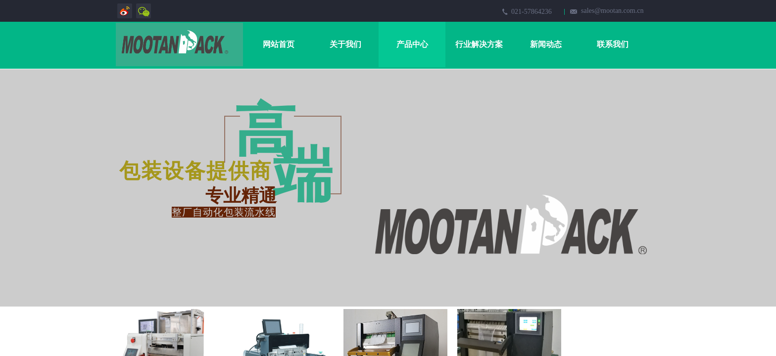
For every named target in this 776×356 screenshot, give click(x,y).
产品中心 (412, 44)
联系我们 (613, 44)
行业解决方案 (479, 44)
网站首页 (278, 44)
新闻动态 (546, 44)
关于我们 (345, 44)
